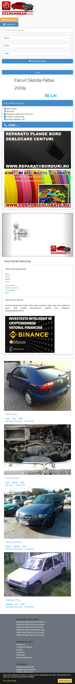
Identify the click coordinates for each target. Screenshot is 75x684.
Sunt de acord (65, 681)
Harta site (20, 652)
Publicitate (20, 655)
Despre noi (20, 644)
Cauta (37, 72)
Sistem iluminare (11, 288)
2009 (7, 293)
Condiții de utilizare (24, 647)
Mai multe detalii (9, 681)
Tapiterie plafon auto (24, 672)
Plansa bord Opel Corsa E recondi (30, 632)
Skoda (7, 277)
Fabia (7, 282)
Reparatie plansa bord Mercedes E (30, 622)
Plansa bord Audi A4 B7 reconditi (29, 627)
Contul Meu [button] (9, 24)
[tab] (17, 261)
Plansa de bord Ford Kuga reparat (30, 624)
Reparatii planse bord (25, 667)
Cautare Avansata (37, 61)
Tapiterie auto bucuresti (25, 669)
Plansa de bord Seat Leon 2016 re (30, 635)
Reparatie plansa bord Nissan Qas (30, 630)
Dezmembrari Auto (24, 657)
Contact (19, 650)
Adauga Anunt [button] (9, 20)
